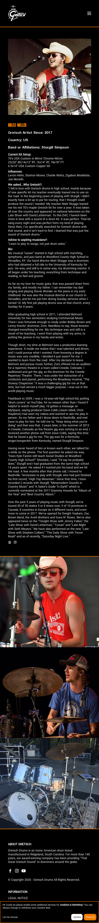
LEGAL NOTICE (18, 898)
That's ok (90, 917)
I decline (77, 917)
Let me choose (10, 917)
